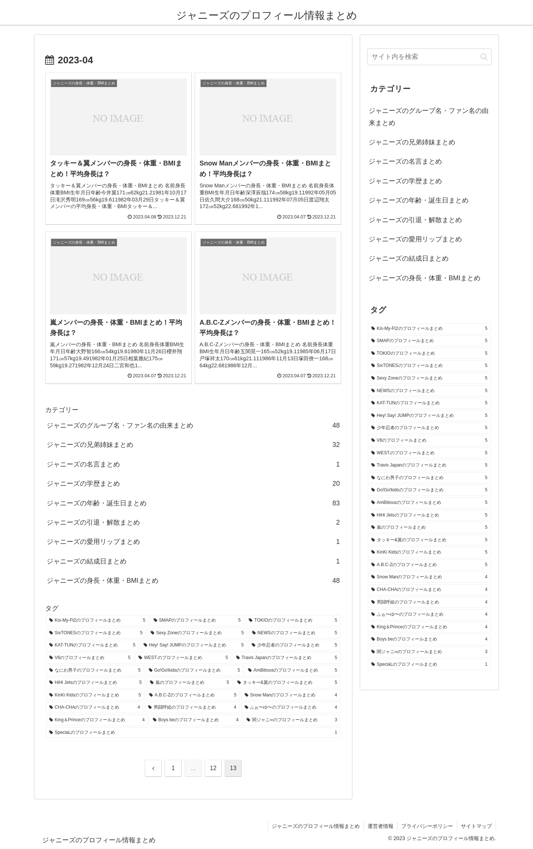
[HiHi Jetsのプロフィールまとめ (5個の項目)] (95, 682)
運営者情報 (380, 826)
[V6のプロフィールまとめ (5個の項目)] (90, 658)
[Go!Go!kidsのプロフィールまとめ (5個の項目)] (194, 670)
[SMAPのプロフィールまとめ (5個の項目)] (197, 620)
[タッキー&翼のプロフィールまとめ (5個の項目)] (287, 682)
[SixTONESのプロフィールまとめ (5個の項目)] (96, 633)
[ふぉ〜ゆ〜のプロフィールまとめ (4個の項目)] (291, 707)
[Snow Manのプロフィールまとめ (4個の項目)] (291, 695)
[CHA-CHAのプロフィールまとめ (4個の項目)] (94, 707)
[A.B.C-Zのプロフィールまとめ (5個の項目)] (193, 695)
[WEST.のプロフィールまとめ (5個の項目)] (183, 658)
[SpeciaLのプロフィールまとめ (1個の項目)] (193, 732)
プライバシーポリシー (427, 826)
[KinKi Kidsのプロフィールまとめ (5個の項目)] (95, 695)
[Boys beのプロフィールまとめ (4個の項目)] (196, 720)
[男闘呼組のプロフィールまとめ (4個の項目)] (192, 707)
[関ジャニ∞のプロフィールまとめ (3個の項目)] (292, 720)
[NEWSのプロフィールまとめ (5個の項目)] (295, 633)
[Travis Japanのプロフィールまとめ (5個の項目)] (287, 658)
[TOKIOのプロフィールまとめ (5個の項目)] (293, 620)
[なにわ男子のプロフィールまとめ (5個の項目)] (95, 670)
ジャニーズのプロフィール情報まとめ (316, 826)
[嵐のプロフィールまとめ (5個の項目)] (189, 682)
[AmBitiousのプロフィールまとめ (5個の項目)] (293, 670)
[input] (429, 57)
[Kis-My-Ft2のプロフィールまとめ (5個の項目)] (97, 620)
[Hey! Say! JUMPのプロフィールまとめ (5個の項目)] (193, 645)
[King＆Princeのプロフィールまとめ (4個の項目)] (97, 720)
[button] (483, 57)
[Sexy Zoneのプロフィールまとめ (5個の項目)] (197, 633)
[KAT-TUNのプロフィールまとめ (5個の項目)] (92, 645)
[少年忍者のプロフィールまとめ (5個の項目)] (294, 645)
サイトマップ (476, 826)
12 (213, 768)
